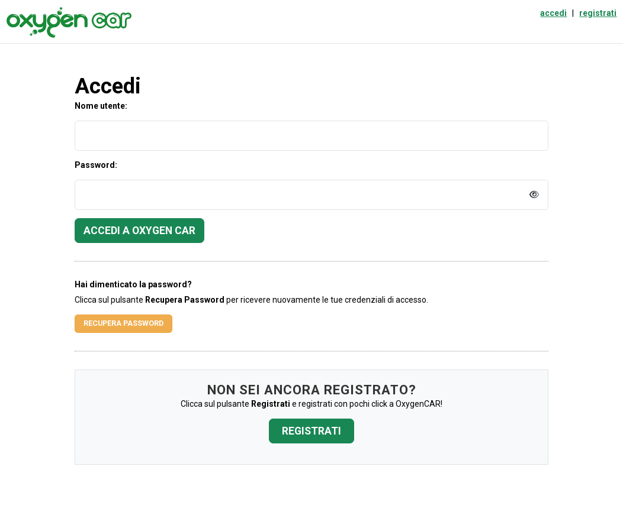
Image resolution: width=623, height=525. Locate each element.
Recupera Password (123, 323)
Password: (96, 165)
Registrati (311, 431)
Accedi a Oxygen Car (139, 230)
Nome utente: (101, 106)
